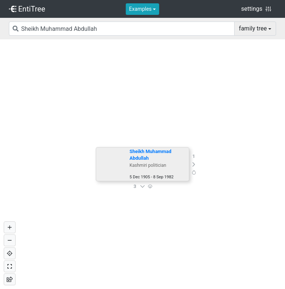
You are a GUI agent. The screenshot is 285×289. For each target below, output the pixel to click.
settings (256, 8)
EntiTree (27, 8)
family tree (253, 28)
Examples (140, 9)
